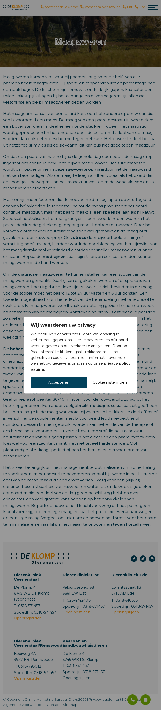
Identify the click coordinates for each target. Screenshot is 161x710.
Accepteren (58, 382)
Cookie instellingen (110, 382)
